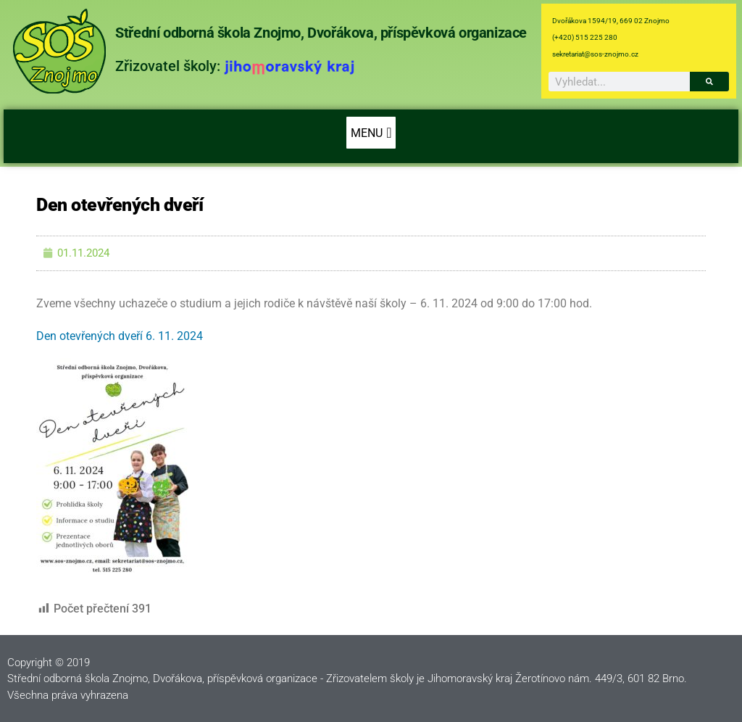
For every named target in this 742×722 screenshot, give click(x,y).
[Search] (709, 81)
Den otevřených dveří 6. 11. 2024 (119, 336)
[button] (370, 133)
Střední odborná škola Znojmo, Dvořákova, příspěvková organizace (321, 32)
